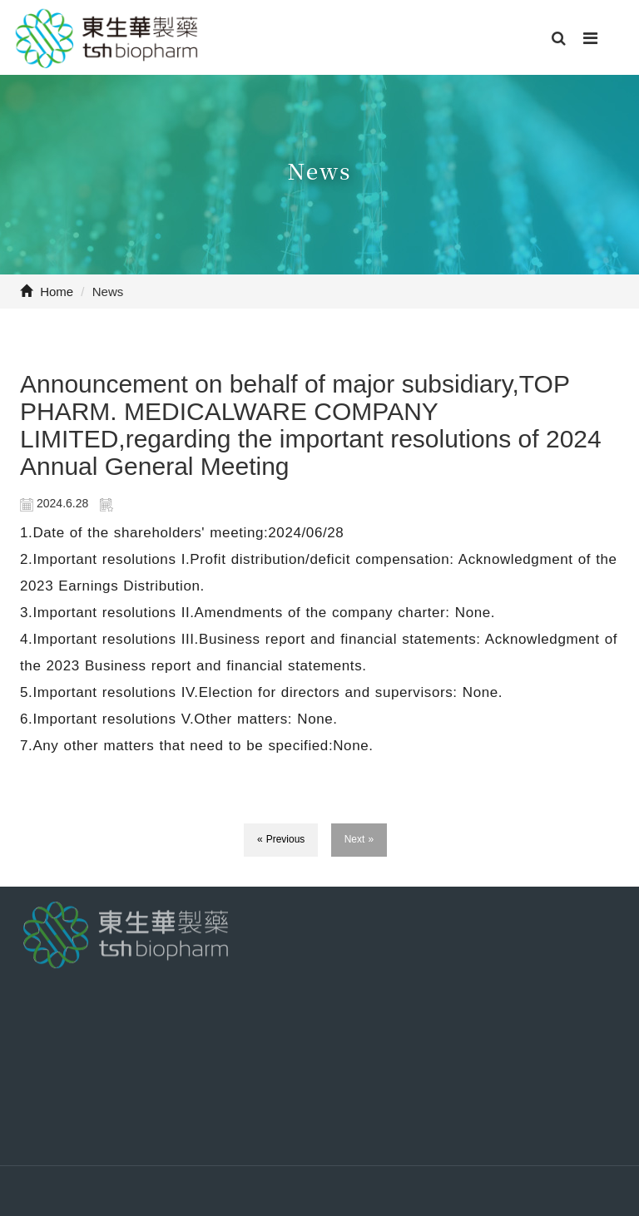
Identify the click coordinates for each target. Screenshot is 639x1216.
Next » (359, 839)
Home (46, 291)
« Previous (281, 839)
